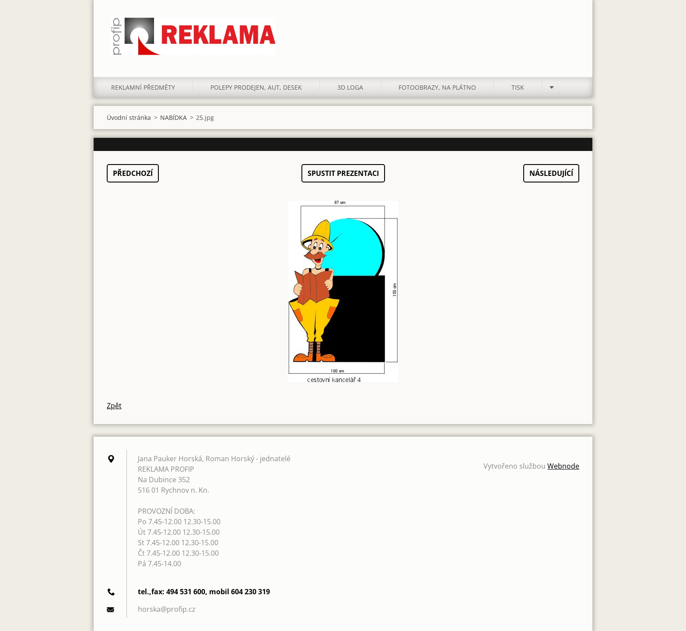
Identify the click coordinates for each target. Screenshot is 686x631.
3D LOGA (350, 87)
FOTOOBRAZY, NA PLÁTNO (437, 87)
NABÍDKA (173, 117)
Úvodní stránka (129, 117)
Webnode (563, 466)
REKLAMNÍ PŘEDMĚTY (143, 87)
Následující (551, 173)
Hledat (569, 25)
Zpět (114, 405)
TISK (517, 87)
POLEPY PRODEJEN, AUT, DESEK (256, 87)
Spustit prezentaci (343, 173)
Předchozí (133, 173)
